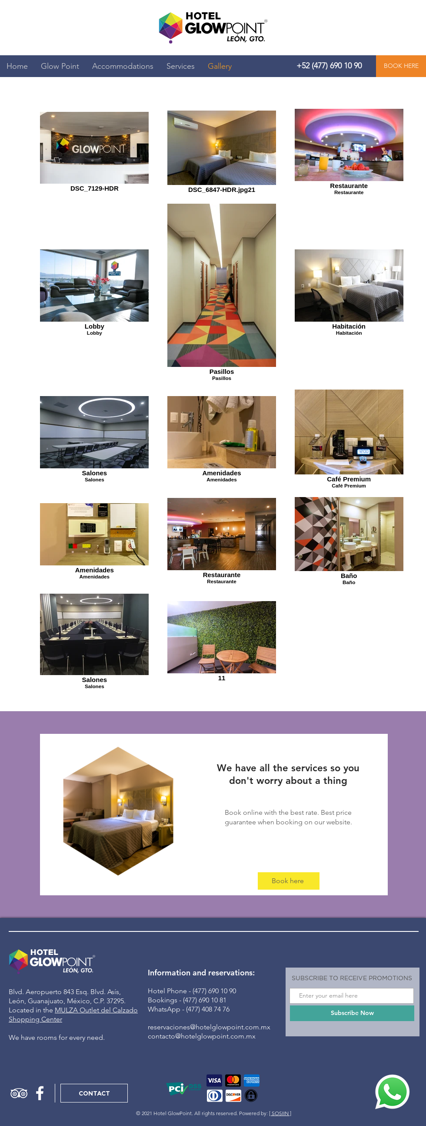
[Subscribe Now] (352, 1013)
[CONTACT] (94, 1093)
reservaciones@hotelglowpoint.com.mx (209, 1027)
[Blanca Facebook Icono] (39, 1093)
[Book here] (289, 881)
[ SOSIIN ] (280, 1113)
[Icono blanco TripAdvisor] (19, 1093)
